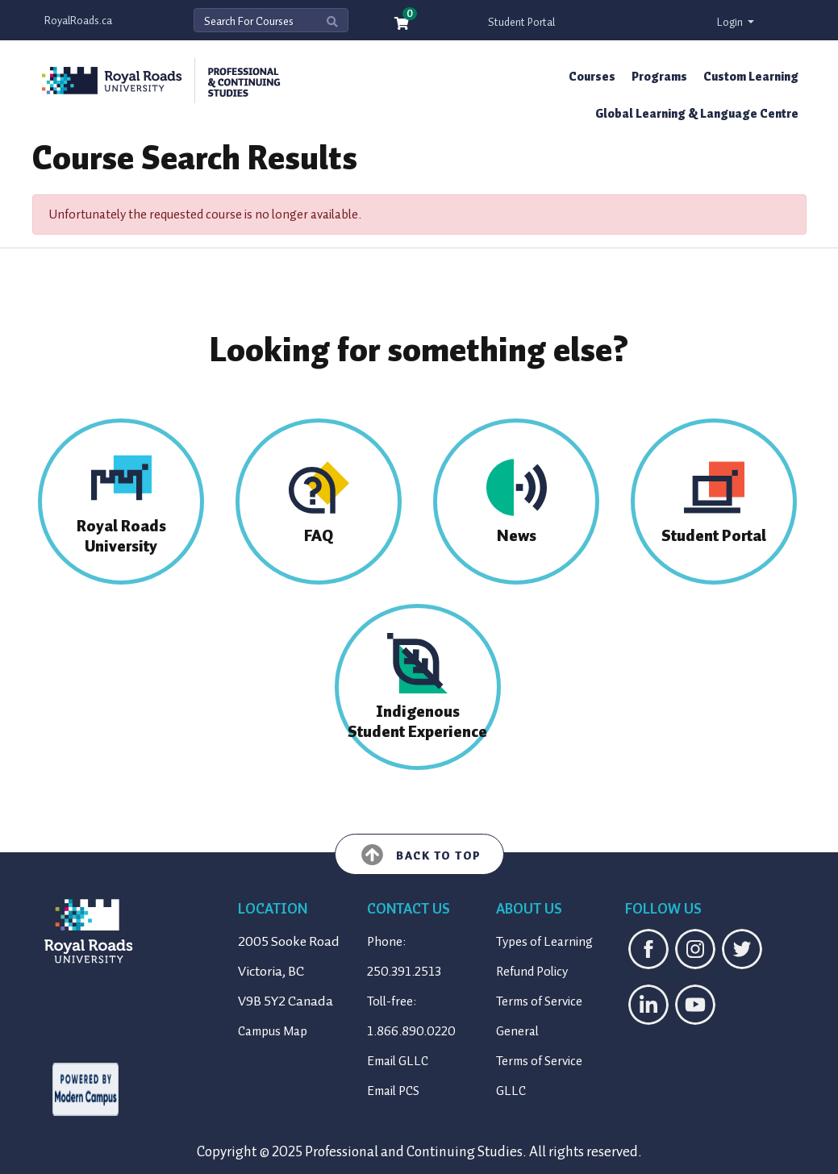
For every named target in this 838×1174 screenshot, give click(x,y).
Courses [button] (592, 76)
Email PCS (393, 1091)
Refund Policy (532, 971)
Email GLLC (397, 1061)
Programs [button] (659, 76)
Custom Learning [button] (750, 76)
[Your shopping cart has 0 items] (402, 24)
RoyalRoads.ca (78, 20)
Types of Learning (544, 941)
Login (731, 22)
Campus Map (272, 1031)
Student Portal (521, 22)
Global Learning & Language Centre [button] (696, 114)
